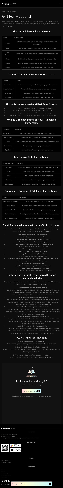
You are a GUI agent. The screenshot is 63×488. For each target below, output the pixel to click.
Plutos (2, 469)
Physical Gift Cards (6, 462)
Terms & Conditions (6, 475)
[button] (60, 3)
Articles (3, 471)
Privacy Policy (4, 473)
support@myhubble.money (10, 434)
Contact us (4, 477)
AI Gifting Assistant (6, 460)
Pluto (3, 11)
